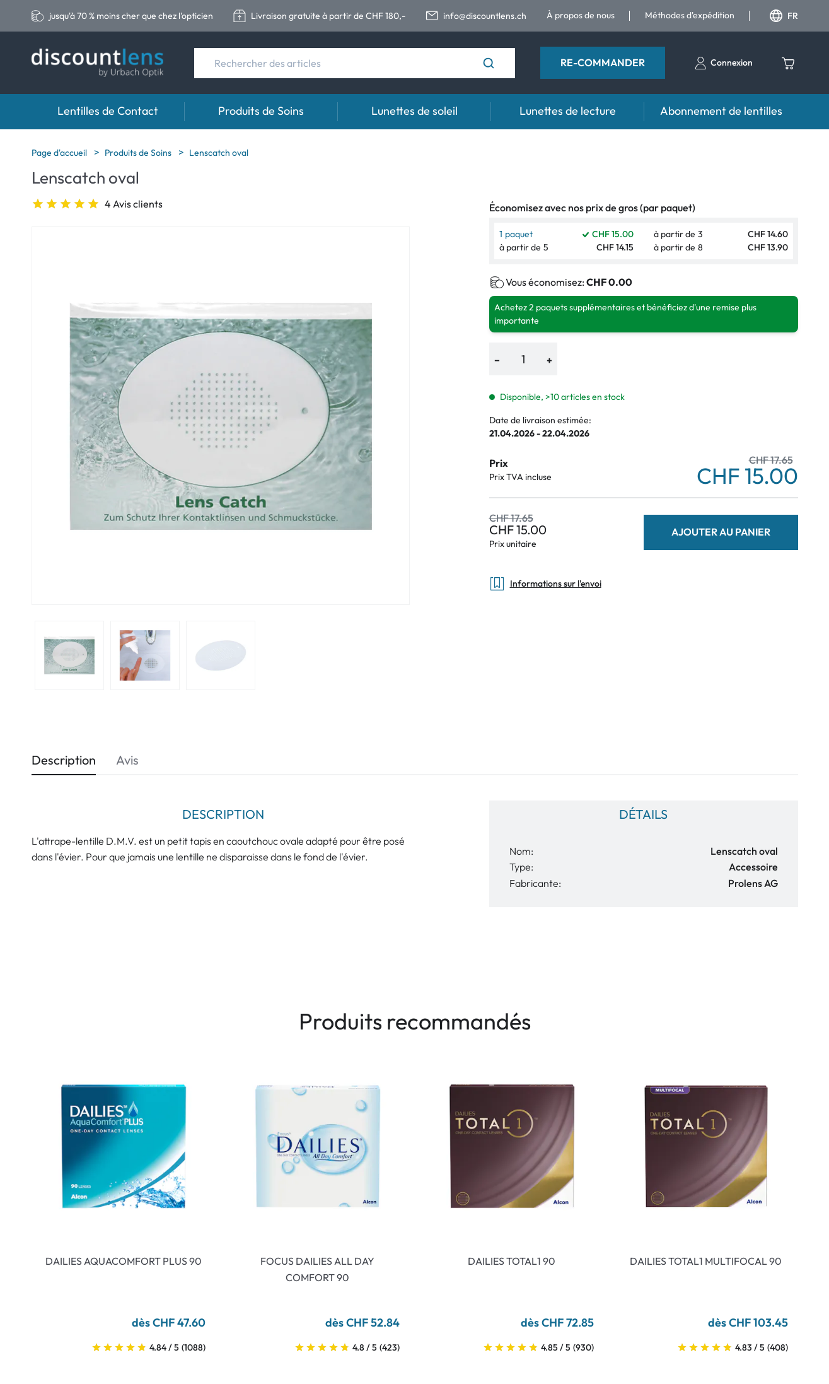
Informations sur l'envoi (545, 584)
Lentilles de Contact (107, 110)
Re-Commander (602, 62)
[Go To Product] (124, 1146)
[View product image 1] (69, 655)
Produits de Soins (261, 110)
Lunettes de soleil (414, 110)
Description (64, 760)
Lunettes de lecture (567, 110)
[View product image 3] (220, 655)
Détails (643, 814)
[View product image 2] (145, 655)
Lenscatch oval (218, 152)
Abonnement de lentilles (721, 110)
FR (784, 15)
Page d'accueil (60, 152)
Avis (127, 760)
